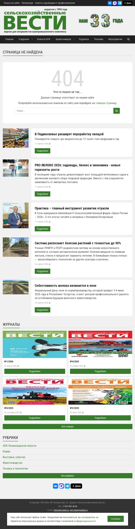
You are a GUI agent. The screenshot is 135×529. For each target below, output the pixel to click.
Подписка (84, 39)
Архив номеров (63, 39)
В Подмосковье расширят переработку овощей (69, 134)
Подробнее (42, 150)
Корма (6, 451)
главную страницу (106, 103)
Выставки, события (14, 457)
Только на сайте (12, 3)
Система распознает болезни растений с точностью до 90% (78, 243)
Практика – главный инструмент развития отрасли (72, 208)
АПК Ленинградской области (19, 445)
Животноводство (12, 462)
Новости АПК (43, 39)
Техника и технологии (15, 468)
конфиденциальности (85, 521)
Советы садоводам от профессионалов (55, 3)
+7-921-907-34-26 (70, 506)
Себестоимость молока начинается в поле (65, 285)
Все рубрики (67, 475)
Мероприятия (115, 39)
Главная (9, 39)
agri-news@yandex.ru (79, 510)
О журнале (24, 39)
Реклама (98, 39)
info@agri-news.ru (61, 510)
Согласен (115, 518)
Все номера (67, 426)
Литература (27, 3)
